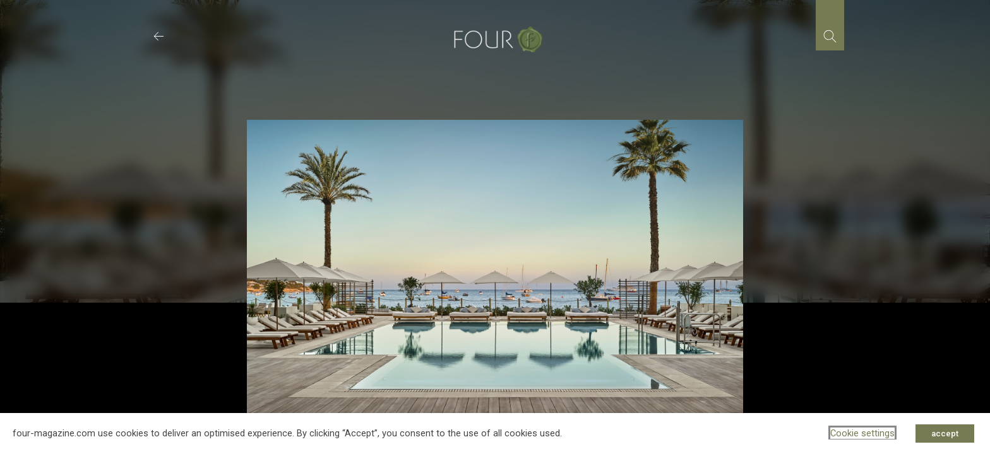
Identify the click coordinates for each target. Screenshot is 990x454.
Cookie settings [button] (862, 433)
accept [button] (944, 433)
